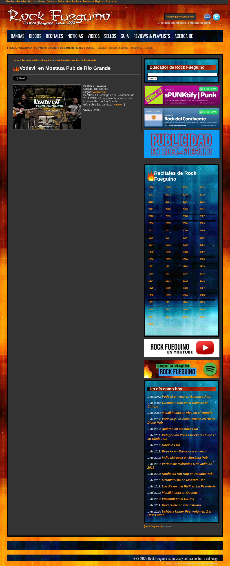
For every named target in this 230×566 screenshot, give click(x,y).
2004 (185, 223)
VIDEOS (94, 36)
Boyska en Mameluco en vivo (184, 451)
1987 (202, 252)
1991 (202, 245)
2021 (168, 194)
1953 (168, 317)
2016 (185, 202)
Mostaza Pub (99, 92)
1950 (150, 324)
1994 (150, 245)
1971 (202, 281)
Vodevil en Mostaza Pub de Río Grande (75, 60)
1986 (150, 259)
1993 (168, 245)
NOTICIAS (75, 36)
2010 (150, 216)
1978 (150, 273)
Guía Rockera (73, 1)
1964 (185, 295)
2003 (202, 223)
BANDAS (17, 36)
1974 (150, 281)
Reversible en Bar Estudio (181, 505)
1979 (202, 266)
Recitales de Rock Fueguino (36, 60)
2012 (185, 209)
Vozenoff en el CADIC (178, 499)
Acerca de (111, 1)
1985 (168, 259)
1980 (185, 266)
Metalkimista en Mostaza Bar (183, 480)
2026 (150, 187)
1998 (150, 238)
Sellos (61, 1)
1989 (168, 252)
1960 (185, 302)
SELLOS (110, 36)
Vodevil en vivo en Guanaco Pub (186, 396)
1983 (202, 259)
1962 (150, 302)
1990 (150, 252)
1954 (150, 317)
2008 (185, 216)
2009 (168, 216)
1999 (202, 230)
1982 (150, 266)
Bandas (10, 1)
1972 (185, 281)
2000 (185, 230)
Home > (17, 60)
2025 (168, 187)
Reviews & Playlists (93, 1)
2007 (202, 216)
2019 (202, 194)
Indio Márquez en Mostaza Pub (185, 457)
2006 (150, 223)
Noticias (51, 1)
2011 (202, 209)
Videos (41, 1)
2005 (168, 223)
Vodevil (118, 104)
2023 (202, 187)
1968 (185, 288)
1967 (202, 288)
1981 (168, 266)
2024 (185, 187)
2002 (150, 230)
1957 (168, 309)
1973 (168, 281)
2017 (168, 202)
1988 (185, 252)
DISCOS (35, 36)
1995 (202, 238)
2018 (150, 202)
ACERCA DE (184, 36)
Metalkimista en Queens (180, 492)
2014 (150, 209)
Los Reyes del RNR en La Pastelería (189, 486)
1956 (185, 309)
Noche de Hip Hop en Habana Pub (187, 474)
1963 (202, 295)
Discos (32, 1)
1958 (150, 309)
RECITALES (54, 36)
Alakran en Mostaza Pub (180, 429)
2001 (168, 230)
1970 (150, 288)
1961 (168, 302)
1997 (168, 238)
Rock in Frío (171, 445)
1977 (168, 273)
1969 (168, 288)
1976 (185, 273)
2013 (168, 209)
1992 (185, 245)
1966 (150, 295)
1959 (202, 302)
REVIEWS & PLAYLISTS (151, 36)
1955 (202, 309)
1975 (202, 273)
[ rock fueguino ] (152, 526)
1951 (202, 317)
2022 (150, 194)
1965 (168, 295)
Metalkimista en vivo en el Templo (187, 413)
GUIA (125, 36)
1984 (185, 259)
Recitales (21, 1)
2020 (185, 194)
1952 (185, 317)
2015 (202, 202)
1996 (185, 238)
